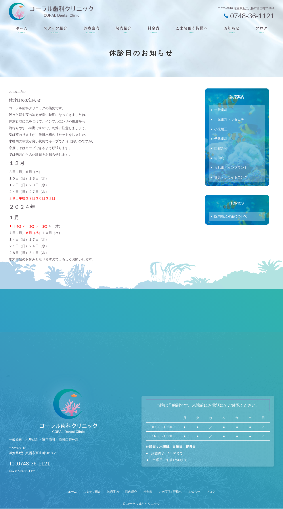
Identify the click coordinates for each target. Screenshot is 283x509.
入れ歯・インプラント (230, 168)
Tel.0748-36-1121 (38, 463)
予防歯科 (221, 139)
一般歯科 (221, 110)
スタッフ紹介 (55, 29)
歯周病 (219, 159)
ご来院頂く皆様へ (192, 29)
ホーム (21, 29)
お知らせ (232, 29)
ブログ (262, 29)
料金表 (154, 29)
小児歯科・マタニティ (230, 120)
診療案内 (91, 29)
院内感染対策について (230, 217)
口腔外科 (221, 149)
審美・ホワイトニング (230, 178)
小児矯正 (221, 129)
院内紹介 (124, 29)
